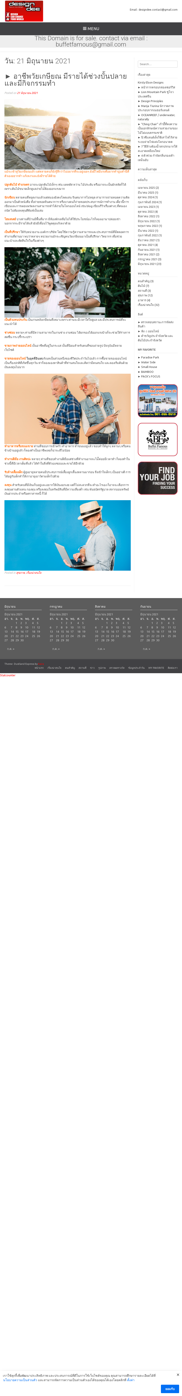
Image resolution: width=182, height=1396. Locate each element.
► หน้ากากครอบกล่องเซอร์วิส (156, 87)
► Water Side (147, 362)
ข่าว (92, 668)
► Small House (147, 366)
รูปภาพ (102, 668)
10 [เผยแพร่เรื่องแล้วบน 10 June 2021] (26, 627)
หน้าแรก (39, 668)
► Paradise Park (148, 357)
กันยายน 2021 (147, 249)
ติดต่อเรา (173, 668)
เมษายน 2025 (146, 187)
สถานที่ (142, 290)
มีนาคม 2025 (146, 192)
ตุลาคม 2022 (146, 211)
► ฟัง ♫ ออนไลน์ (148, 331)
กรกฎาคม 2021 (147, 259)
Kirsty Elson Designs (151, 82)
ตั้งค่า (131, 1384)
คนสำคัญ (144, 281)
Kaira (41, 664)
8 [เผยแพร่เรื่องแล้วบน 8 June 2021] (16, 627)
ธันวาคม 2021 (147, 240)
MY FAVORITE (156, 668)
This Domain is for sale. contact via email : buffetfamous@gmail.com (91, 41)
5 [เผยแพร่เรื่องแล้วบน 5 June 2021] (37, 622)
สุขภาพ (20, 572)
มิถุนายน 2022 (147, 221)
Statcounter (8, 675)
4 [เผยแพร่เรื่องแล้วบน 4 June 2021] (33, 622)
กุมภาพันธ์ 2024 (148, 202)
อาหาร (142, 300)
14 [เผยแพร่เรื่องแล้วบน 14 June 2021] (12, 631)
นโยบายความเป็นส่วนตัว (20, 1384)
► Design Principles (150, 101)
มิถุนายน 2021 (147, 263)
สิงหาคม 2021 (146, 254)
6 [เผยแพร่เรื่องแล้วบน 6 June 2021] (5, 627)
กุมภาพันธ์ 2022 (148, 235)
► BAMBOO (146, 371)
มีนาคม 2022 (146, 230)
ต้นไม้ (141, 285)
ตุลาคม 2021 (146, 244)
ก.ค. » (10, 648)
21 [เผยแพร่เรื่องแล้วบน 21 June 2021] (12, 636)
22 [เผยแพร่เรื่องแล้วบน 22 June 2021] (17, 636)
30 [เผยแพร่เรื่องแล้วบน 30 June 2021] (22, 640)
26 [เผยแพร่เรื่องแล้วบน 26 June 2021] (38, 636)
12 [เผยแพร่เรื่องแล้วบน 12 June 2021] (38, 627)
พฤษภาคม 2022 (148, 225)
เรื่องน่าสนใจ (33, 572)
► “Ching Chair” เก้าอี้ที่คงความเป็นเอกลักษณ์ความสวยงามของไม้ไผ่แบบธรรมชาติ (158, 128)
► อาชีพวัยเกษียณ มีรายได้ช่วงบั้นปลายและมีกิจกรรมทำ (65, 79)
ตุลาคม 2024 (146, 197)
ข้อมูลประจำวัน (136, 668)
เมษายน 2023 (146, 206)
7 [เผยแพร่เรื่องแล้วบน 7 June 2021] (11, 627)
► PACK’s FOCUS (149, 376)
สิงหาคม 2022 (146, 216)
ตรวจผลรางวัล (117, 668)
